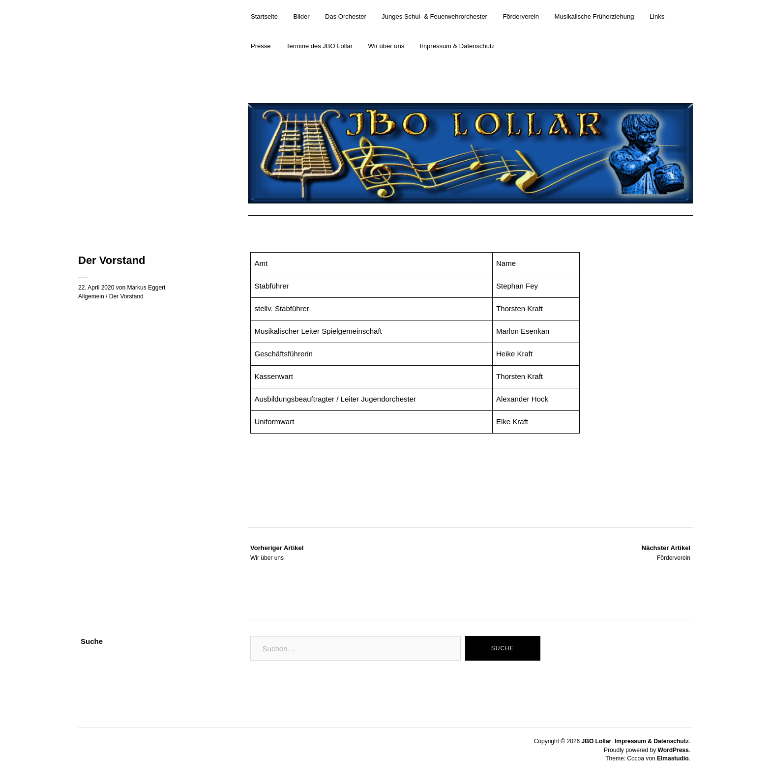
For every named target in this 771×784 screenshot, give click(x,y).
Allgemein (91, 296)
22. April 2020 (96, 287)
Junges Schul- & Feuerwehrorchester (434, 16)
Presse (260, 46)
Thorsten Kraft (519, 376)
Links (657, 16)
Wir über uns (386, 46)
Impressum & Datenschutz (457, 46)
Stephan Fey (517, 286)
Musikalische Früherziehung (594, 16)
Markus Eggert (146, 287)
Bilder (301, 16)
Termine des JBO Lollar (319, 46)
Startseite (264, 16)
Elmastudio (673, 758)
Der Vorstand (126, 296)
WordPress (673, 750)
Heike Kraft (514, 353)
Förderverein (521, 16)
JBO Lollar (597, 741)
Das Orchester (345, 16)
